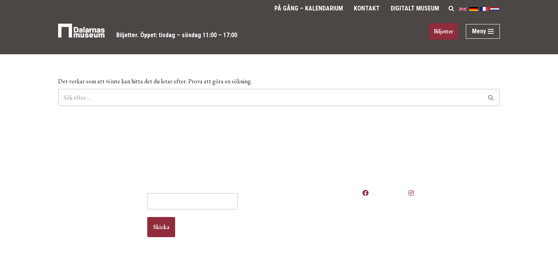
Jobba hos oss (309, 212)
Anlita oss (303, 198)
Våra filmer (305, 242)
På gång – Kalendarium (308, 8)
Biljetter (127, 35)
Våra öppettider (311, 190)
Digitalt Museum (415, 8)
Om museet (306, 227)
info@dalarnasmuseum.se (101, 227)
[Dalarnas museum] (81, 35)
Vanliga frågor (309, 235)
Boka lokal (304, 205)
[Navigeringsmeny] (483, 31)
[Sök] (451, 8)
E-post (209, 190)
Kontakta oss (308, 220)
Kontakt (367, 8)
